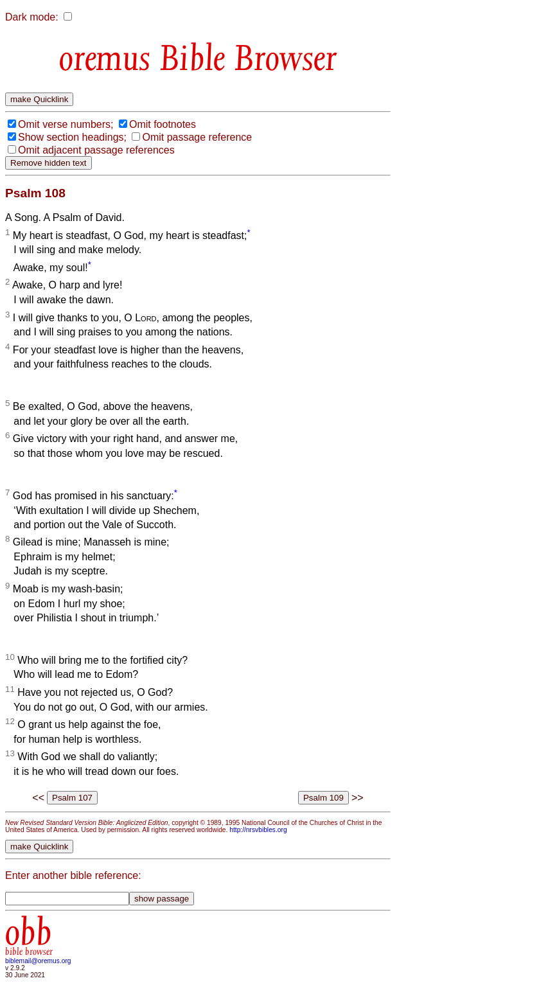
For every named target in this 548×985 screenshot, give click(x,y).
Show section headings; (72, 137)
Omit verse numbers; (65, 124)
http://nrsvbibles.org (258, 829)
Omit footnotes (162, 124)
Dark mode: (31, 17)
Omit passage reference (197, 137)
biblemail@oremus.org (38, 960)
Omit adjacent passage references (96, 150)
